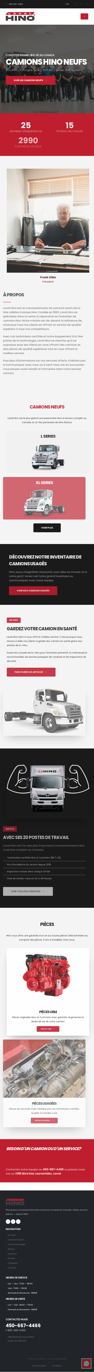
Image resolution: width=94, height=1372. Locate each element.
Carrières (13, 1263)
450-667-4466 (14, 4)
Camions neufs (16, 1239)
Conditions (57, 1365)
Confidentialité (39, 1365)
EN (66, 4)
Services (12, 1253)
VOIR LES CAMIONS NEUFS (31, 80)
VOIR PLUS (47, 527)
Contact (12, 1267)
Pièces (11, 1249)
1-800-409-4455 (16, 1330)
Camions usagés (17, 1244)
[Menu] (84, 16)
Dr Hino (11, 1258)
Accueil (11, 1235)
